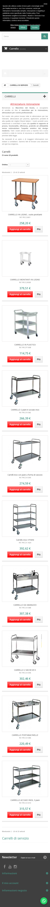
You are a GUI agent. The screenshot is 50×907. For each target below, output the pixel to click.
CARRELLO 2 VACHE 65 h (25, 670)
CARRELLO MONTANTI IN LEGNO (25, 279)
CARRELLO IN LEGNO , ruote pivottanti (25, 214)
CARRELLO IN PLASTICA (25, 344)
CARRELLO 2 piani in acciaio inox (25, 409)
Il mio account (10, 883)
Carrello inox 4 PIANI (25, 540)
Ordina (5, 165)
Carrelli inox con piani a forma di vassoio (25, 475)
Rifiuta (23, 27)
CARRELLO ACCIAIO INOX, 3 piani (25, 800)
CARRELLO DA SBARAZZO (25, 605)
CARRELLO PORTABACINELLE (25, 735)
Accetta (35, 27)
